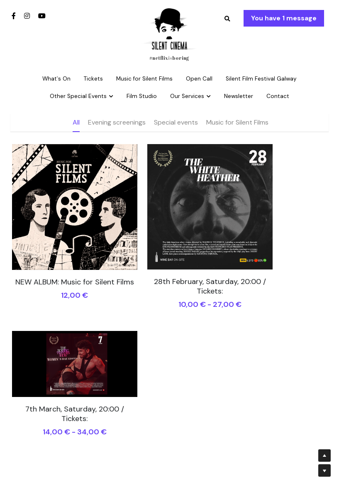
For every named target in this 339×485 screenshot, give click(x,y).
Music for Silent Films (237, 122)
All (76, 122)
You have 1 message (284, 18)
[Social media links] (14, 15)
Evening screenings (117, 122)
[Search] (227, 19)
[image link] (169, 28)
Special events (176, 122)
